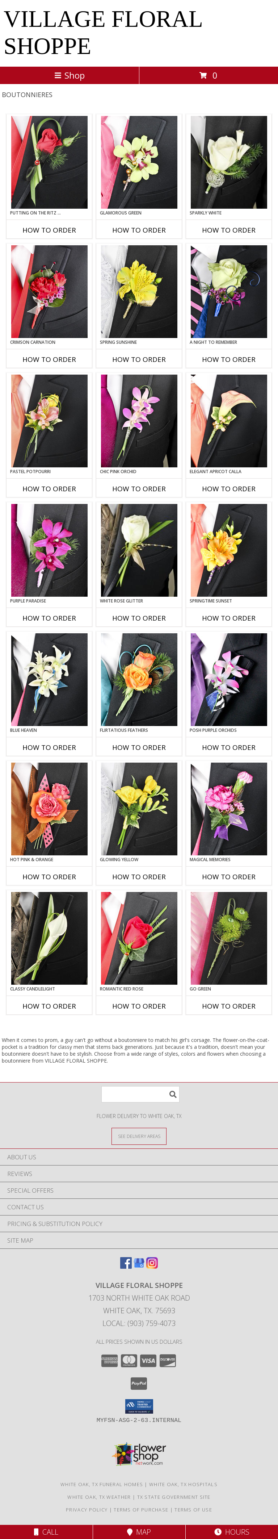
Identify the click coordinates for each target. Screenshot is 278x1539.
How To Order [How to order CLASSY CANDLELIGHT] (49, 1006)
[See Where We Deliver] (139, 1136)
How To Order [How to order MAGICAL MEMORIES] (229, 876)
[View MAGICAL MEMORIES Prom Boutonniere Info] (229, 809)
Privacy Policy (87, 1509)
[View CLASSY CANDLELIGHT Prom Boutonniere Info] (49, 938)
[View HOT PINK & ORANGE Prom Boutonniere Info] (49, 809)
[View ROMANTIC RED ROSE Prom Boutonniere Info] (139, 938)
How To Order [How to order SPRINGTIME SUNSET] (229, 618)
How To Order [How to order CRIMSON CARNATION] (49, 359)
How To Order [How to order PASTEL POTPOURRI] (49, 488)
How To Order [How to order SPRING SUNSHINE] (139, 359)
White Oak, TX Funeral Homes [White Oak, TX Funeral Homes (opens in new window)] (101, 1484)
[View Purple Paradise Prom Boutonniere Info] (49, 550)
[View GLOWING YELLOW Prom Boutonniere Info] (139, 809)
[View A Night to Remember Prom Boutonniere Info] (229, 291)
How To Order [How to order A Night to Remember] (229, 359)
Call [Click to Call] (46, 1532)
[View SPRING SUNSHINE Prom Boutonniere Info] (139, 291)
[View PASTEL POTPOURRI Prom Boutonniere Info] (49, 421)
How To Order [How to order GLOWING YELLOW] (139, 876)
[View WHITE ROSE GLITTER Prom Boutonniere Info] (139, 550)
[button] (139, 1406)
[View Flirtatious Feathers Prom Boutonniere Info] (139, 679)
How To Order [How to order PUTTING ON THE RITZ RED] (49, 230)
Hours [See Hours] (231, 1532)
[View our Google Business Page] (139, 1266)
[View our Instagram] (152, 1266)
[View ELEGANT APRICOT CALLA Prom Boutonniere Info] (229, 421)
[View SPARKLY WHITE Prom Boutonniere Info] (229, 162)
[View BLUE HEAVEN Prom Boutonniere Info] (49, 679)
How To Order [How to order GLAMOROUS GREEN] (139, 230)
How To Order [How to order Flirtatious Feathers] (139, 747)
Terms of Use (193, 1509)
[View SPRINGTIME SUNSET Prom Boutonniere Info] (229, 550)
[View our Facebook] (126, 1266)
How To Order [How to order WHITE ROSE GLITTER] (139, 618)
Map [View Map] (139, 1532)
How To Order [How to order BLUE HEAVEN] (49, 747)
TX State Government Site (174, 1497)
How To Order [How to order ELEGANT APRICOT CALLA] (229, 488)
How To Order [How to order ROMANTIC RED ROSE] (139, 1006)
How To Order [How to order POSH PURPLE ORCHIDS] (229, 747)
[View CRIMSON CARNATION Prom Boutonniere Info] (49, 291)
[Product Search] (140, 1094)
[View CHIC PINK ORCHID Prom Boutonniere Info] (139, 421)
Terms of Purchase (141, 1509)
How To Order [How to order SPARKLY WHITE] (229, 230)
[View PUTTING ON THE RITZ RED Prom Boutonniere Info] (49, 162)
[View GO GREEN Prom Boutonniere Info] (229, 938)
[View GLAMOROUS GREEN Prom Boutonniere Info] (139, 162)
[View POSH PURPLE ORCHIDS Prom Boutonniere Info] (229, 679)
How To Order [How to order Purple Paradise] (49, 618)
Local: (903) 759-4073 (139, 1323)
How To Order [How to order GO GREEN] (229, 1006)
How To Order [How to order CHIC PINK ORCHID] (139, 488)
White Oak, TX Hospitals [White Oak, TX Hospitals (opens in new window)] (183, 1484)
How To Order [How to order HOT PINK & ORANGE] (49, 876)
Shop (69, 75)
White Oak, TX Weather (99, 1497)
